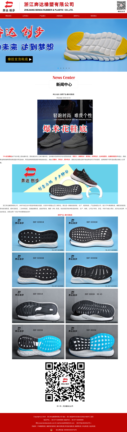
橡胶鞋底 (78, 426)
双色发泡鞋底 (69, 426)
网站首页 (8, 16)
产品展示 (43, 16)
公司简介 (25, 16)
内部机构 (60, 16)
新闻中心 (77, 16)
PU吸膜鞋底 (42, 426)
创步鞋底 (92, 426)
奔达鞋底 (85, 426)
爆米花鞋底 (60, 426)
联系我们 (94, 16)
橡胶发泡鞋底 (51, 426)
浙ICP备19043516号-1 (83, 423)
